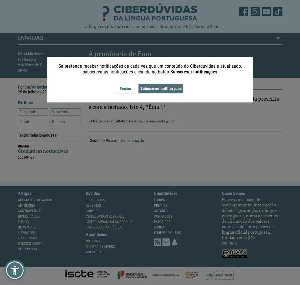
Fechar (126, 88)
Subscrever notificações (161, 88)
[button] (15, 270)
